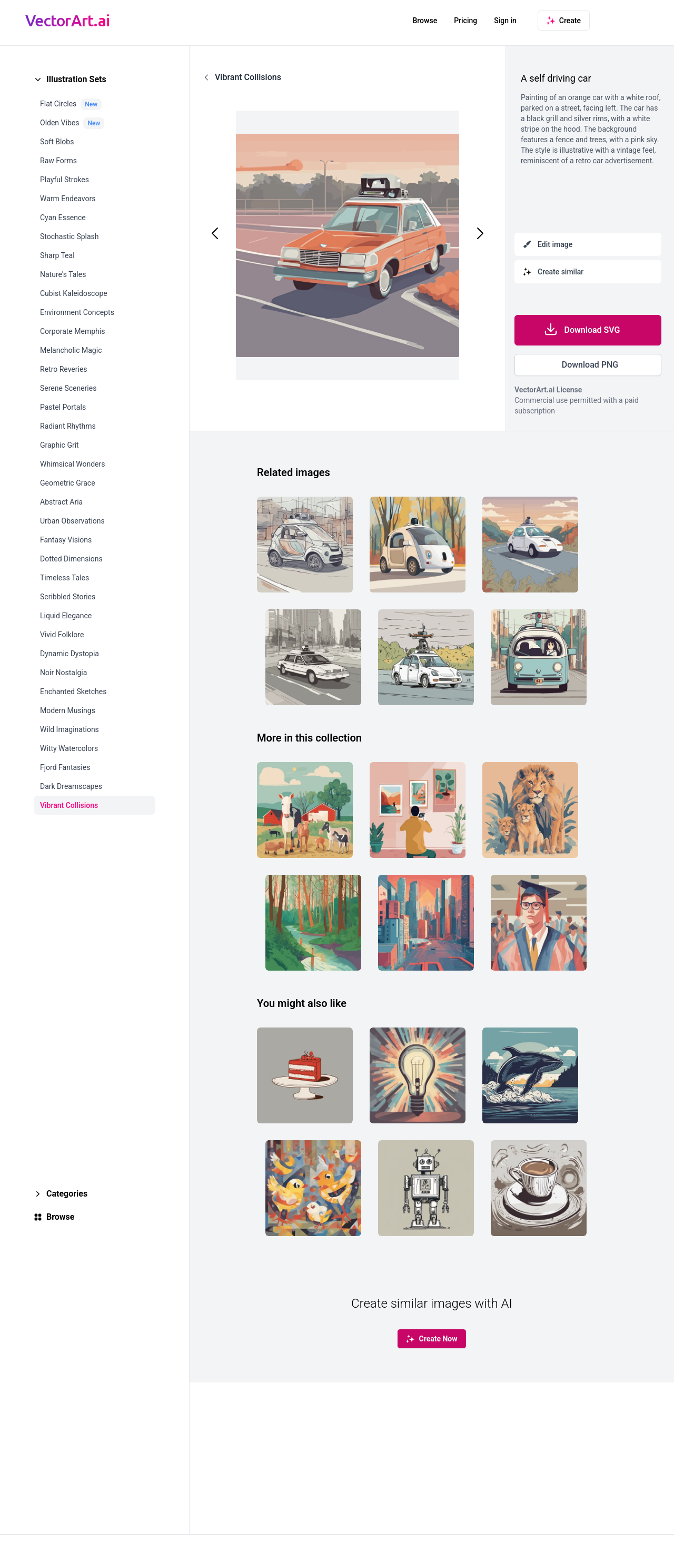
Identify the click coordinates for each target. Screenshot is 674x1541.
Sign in (505, 20)
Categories (66, 1194)
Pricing (465, 20)
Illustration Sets (76, 79)
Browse (424, 20)
